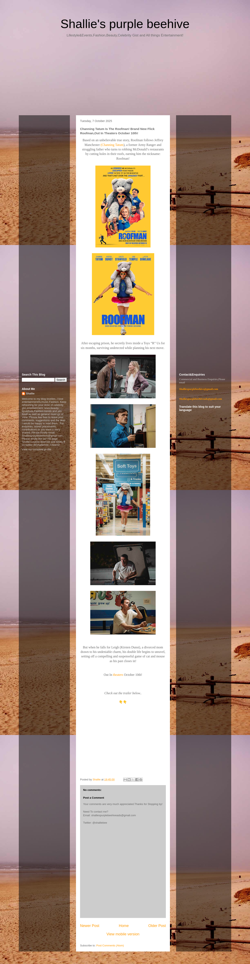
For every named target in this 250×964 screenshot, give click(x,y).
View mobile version (122, 934)
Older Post (157, 926)
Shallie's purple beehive (125, 24)
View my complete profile (36, 449)
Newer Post (89, 926)
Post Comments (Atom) (110, 945)
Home (124, 926)
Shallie (30, 393)
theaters (118, 674)
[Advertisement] (125, 77)
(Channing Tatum (112, 145)
